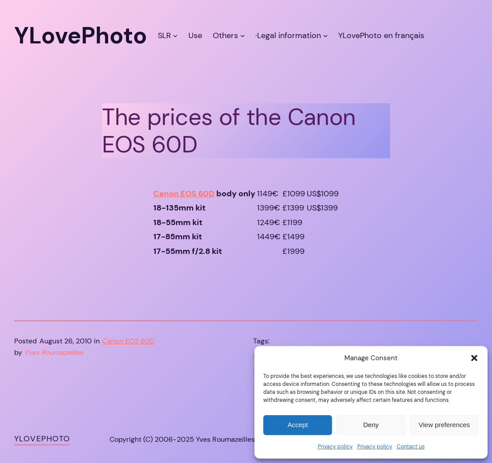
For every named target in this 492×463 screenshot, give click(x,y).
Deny (371, 424)
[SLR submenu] (175, 35)
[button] (474, 358)
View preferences (444, 424)
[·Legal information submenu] (325, 35)
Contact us (411, 446)
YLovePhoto (42, 438)
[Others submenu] (242, 35)
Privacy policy (335, 446)
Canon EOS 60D (184, 193)
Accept (298, 424)
